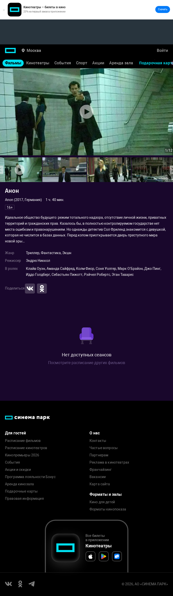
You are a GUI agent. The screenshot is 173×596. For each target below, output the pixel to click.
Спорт (81, 63)
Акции (98, 63)
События (62, 63)
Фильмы (13, 63)
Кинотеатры (37, 63)
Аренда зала (121, 63)
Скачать (162, 9)
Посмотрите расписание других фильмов (86, 362)
